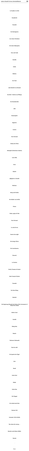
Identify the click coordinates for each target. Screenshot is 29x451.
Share (14, 449)
